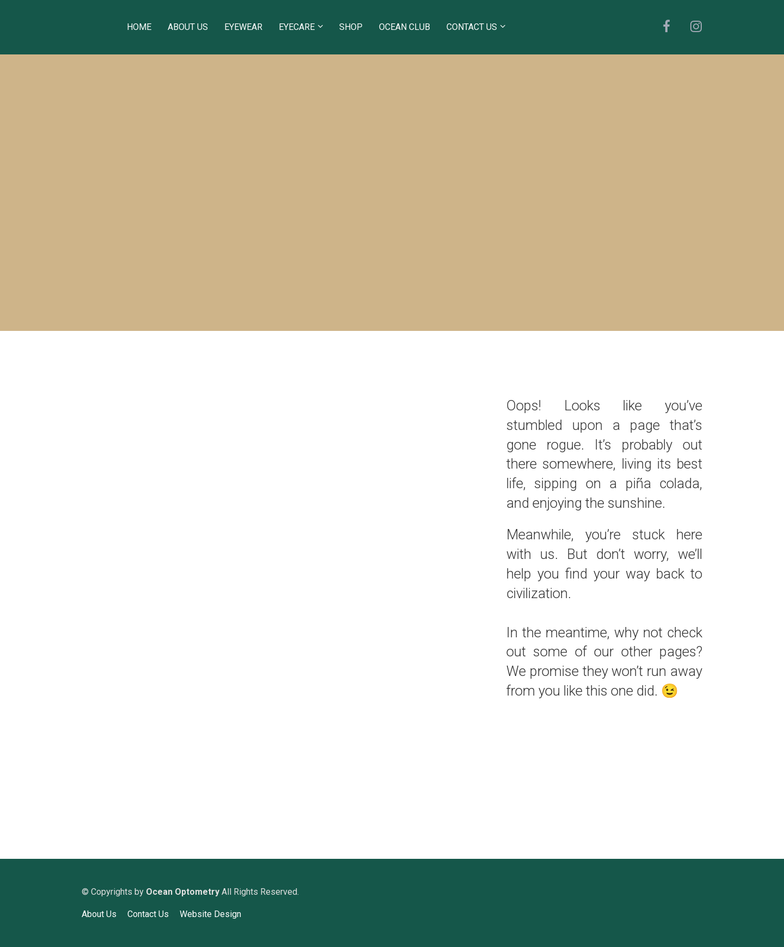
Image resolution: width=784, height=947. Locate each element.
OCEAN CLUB (404, 27)
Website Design (210, 914)
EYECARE (297, 27)
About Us (99, 914)
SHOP (351, 27)
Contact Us (148, 914)
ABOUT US (188, 27)
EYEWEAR (243, 27)
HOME (139, 27)
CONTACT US (471, 27)
